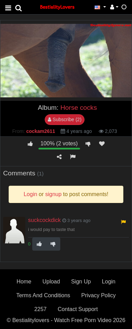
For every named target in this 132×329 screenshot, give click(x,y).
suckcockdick (44, 220)
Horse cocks (78, 107)
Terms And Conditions (43, 295)
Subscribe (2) (64, 119)
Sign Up (81, 281)
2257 (40, 309)
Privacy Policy (98, 295)
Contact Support (78, 309)
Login (108, 281)
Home (24, 281)
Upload (51, 281)
